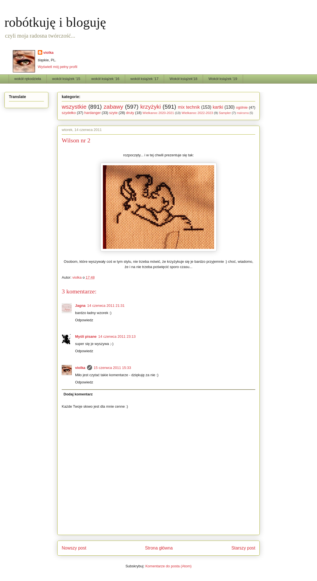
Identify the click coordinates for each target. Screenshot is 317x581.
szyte (113, 113)
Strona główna (159, 548)
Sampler (225, 113)
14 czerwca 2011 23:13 (116, 336)
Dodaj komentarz (78, 394)
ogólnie (242, 107)
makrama (243, 113)
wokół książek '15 (66, 79)
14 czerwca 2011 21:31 (106, 305)
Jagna (80, 305)
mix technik (189, 107)
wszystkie (74, 106)
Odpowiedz (84, 320)
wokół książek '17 (144, 79)
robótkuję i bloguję (55, 22)
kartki (218, 107)
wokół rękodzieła (27, 79)
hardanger (92, 113)
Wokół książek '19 (223, 79)
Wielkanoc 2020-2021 (158, 113)
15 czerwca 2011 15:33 (112, 368)
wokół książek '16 (105, 79)
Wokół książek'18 (183, 79)
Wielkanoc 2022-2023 (197, 113)
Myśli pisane (85, 336)
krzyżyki (150, 106)
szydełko (69, 113)
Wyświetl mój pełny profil (57, 67)
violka (48, 52)
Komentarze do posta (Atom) (168, 566)
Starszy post (243, 548)
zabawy (113, 106)
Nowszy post (74, 548)
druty (130, 113)
